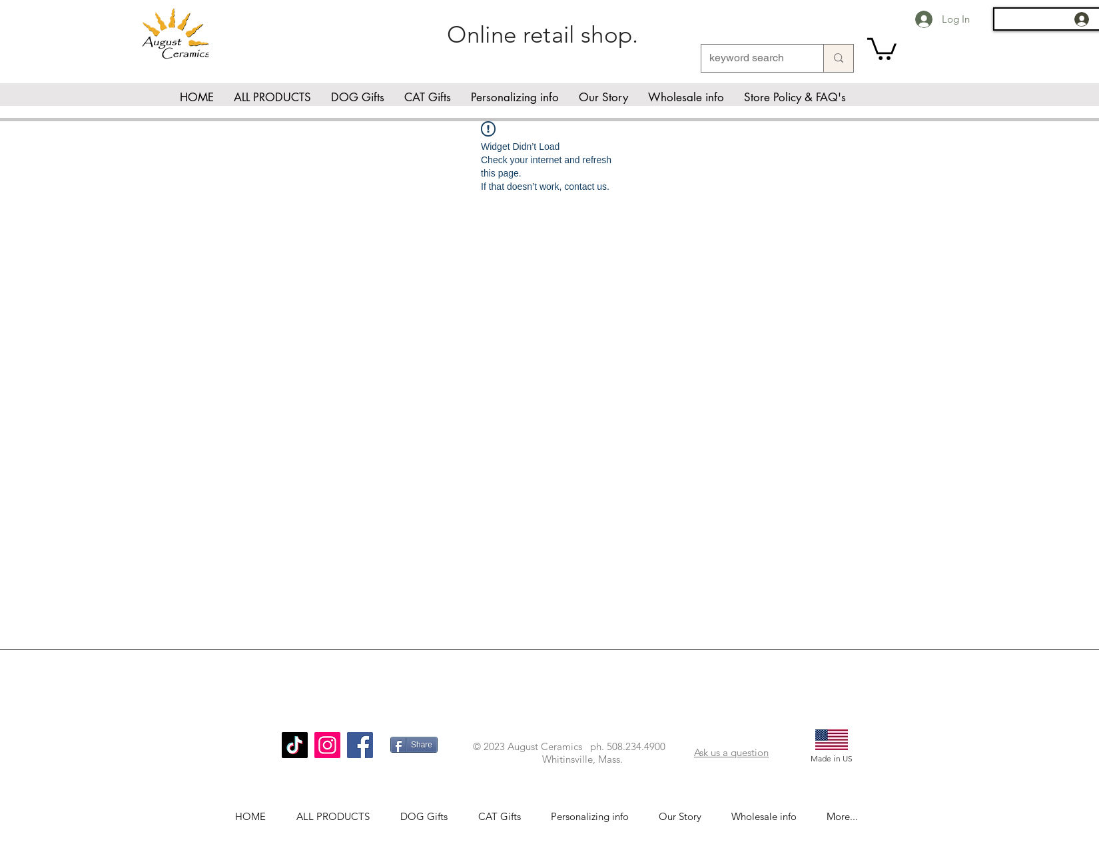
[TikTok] (295, 745)
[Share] (414, 745)
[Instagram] (327, 745)
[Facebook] (360, 745)
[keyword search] (752, 58)
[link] (882, 47)
